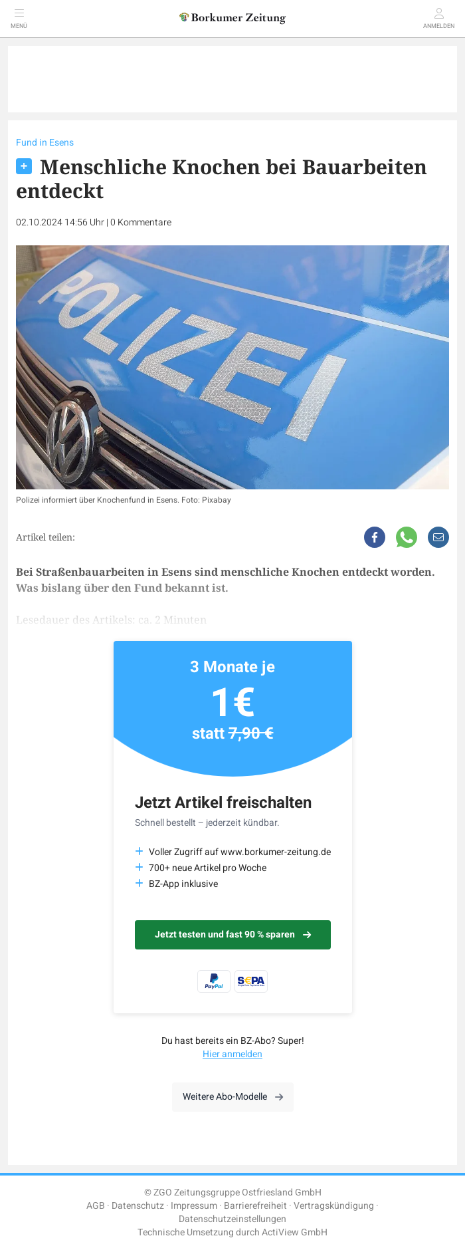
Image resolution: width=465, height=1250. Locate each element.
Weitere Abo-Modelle (233, 1097)
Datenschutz (138, 1206)
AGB (95, 1206)
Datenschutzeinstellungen (232, 1219)
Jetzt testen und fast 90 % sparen (233, 934)
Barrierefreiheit (255, 1206)
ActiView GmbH (294, 1232)
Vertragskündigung (334, 1206)
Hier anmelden (232, 1054)
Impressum (194, 1206)
